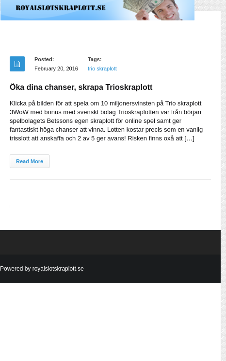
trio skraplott (102, 68)
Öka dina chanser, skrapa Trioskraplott (81, 87)
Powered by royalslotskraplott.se (42, 268)
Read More (29, 161)
